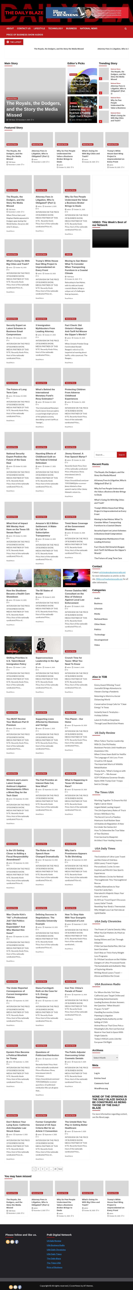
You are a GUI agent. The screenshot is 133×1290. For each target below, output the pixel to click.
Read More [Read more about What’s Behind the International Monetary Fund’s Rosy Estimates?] (40, 427)
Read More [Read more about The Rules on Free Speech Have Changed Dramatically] (40, 885)
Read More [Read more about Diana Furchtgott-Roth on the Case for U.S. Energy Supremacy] (40, 1025)
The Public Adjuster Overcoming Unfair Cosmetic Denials (75, 1055)
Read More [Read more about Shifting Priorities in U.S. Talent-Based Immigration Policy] (10, 692)
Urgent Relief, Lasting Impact (107, 807)
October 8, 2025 (79, 606)
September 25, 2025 (80, 789)
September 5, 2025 (21, 1134)
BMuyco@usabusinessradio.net (109, 579)
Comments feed (101, 1083)
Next (60, 1169)
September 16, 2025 (21, 1000)
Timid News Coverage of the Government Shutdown (76, 526)
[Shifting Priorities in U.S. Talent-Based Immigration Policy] (18, 645)
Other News (99, 624)
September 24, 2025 (21, 863)
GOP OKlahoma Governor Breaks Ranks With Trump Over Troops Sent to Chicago (109, 780)
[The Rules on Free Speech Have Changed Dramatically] (47, 838)
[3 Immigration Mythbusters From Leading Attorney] (47, 313)
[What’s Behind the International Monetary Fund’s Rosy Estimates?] (47, 377)
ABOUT (10, 28)
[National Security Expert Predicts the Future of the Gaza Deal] (18, 441)
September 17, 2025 (80, 924)
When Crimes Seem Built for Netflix (110, 754)
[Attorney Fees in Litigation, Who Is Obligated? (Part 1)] (104, 88)
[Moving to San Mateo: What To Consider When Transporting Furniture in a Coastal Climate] (76, 248)
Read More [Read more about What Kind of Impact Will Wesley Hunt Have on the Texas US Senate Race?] (10, 561)
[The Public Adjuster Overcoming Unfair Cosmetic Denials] (76, 1040)
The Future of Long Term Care (108, 558)
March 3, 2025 (83, 120)
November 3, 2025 (40, 162)
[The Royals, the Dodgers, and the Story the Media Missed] (104, 74)
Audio (97, 598)
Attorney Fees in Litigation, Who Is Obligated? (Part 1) (40, 153)
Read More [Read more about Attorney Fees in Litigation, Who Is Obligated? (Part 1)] (40, 231)
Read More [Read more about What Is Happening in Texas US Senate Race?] (69, 814)
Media (97, 614)
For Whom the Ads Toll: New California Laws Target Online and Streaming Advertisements (109, 995)
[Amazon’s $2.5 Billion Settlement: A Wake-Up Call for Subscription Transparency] (47, 511)
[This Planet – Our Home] (76, 706)
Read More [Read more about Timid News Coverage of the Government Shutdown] (69, 557)
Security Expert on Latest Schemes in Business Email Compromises (110, 532)
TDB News (11, 120)
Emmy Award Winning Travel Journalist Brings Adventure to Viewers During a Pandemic (107, 688)
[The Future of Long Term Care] (18, 377)
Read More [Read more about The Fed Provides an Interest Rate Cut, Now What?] (40, 814)
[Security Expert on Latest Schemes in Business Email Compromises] (18, 313)
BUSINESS (71, 28)
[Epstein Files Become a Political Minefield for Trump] (18, 1040)
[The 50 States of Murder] (47, 578)
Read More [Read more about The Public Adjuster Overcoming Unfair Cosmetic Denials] (69, 1086)
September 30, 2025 (80, 725)
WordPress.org (101, 1088)
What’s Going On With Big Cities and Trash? (118, 118)
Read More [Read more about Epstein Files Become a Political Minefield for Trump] (10, 1086)
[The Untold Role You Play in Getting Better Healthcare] (76, 1109)
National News (101, 619)
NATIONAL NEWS (88, 28)
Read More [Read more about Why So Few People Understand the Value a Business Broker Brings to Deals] (69, 234)
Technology (99, 634)
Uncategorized (101, 640)
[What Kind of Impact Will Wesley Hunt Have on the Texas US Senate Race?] (18, 511)
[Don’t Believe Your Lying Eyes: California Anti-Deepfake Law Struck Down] (18, 1109)
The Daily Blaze (54, 1258)
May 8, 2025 (85, 91)
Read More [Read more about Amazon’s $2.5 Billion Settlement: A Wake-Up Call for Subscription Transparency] (40, 564)
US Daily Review (105, 732)
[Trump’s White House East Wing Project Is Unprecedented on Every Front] (117, 140)
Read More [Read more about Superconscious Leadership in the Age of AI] (40, 692)
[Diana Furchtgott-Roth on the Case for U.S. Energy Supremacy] (47, 975)
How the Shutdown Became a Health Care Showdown (18, 593)
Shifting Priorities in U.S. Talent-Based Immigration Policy (17, 661)
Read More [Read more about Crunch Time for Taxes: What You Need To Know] (69, 692)
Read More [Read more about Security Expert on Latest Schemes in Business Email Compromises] (10, 363)
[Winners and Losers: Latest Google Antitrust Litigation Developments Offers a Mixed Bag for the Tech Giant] (18, 767)
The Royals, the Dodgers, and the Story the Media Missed (56, 49)
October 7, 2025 (20, 667)
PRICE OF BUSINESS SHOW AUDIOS (24, 35)
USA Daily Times (105, 848)
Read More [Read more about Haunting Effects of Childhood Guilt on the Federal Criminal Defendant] (40, 491)
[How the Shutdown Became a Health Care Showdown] (18, 578)
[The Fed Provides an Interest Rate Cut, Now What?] (47, 767)
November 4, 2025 (24, 120)
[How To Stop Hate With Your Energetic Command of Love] (76, 902)
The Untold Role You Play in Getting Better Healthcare (76, 1125)
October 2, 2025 (20, 728)
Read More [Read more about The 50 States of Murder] (40, 622)
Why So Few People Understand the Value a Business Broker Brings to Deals (66, 156)
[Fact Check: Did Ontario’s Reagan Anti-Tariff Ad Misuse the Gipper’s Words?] (76, 313)
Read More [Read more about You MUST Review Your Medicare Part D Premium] (10, 753)
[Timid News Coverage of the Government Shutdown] (76, 511)
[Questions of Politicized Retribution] (47, 1040)
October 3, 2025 (79, 667)
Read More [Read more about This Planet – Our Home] (69, 750)
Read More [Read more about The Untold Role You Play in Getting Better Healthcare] (69, 1156)
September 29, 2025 (21, 799)
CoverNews (75, 1285)
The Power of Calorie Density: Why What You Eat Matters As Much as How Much (110, 932)
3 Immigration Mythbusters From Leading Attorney (45, 328)
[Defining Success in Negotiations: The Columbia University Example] (47, 902)
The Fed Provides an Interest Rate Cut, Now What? (46, 783)
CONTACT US (24, 28)
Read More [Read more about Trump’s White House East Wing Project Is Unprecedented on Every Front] (40, 298)
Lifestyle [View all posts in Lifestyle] (69, 254)
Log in (97, 1073)
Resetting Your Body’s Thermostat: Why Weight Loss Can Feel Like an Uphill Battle (109, 909)
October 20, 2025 (20, 466)
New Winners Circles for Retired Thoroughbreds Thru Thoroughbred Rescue (110, 879)
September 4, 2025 (51, 1134)
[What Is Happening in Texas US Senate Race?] (76, 767)
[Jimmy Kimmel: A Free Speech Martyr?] (76, 441)
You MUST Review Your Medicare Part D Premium (17, 722)
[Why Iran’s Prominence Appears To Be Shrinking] (76, 838)
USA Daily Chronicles (108, 921)
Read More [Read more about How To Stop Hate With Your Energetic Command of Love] (69, 949)
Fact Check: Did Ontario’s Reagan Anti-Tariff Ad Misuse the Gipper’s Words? (110, 550)
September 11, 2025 (21, 1062)
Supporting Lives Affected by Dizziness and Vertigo (47, 722)
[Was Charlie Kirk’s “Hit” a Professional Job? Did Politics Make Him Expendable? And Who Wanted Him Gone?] (18, 902)
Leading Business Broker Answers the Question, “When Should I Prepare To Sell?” (109, 1005)
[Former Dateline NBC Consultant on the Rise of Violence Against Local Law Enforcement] (76, 578)
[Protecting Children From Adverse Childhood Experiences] (76, 377)
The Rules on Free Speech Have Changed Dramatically (47, 853)
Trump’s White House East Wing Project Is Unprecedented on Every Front (115, 156)
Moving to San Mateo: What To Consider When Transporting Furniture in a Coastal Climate (76, 267)
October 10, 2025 (20, 600)
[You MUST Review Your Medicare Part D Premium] (18, 706)
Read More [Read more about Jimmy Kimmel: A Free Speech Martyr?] (69, 496)
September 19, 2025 (21, 936)
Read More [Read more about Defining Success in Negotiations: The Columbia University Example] (40, 952)
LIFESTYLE (39, 28)
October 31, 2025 (64, 167)
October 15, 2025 (20, 536)
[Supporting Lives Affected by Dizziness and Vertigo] (47, 706)
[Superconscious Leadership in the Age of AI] (47, 645)
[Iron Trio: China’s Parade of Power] (76, 975)
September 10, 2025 (51, 1059)
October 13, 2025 (79, 533)
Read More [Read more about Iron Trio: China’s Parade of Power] (69, 1019)
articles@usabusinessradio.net (112, 572)
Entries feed (100, 1078)
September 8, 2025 (80, 1062)
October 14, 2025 (50, 539)
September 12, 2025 (80, 994)
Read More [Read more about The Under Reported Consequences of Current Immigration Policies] (10, 1025)
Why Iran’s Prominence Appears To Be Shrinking (76, 853)
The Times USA (104, 792)
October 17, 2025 (50, 466)
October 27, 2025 (50, 335)
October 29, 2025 (114, 167)
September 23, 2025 (51, 860)
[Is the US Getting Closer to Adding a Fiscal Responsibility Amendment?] (18, 838)
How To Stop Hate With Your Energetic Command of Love (75, 917)
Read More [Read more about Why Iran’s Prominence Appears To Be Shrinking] (69, 885)
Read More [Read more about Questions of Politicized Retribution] (40, 1095)
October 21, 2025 (79, 402)
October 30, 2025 (89, 162)
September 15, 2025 (51, 1000)
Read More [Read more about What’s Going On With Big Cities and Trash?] (10, 292)
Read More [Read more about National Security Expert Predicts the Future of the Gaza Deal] (10, 491)
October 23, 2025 (20, 396)
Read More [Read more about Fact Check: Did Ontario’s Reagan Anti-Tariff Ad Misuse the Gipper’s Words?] (69, 363)
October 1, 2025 (50, 728)
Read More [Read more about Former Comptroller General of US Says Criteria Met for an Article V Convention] (40, 1159)
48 (55, 1169)
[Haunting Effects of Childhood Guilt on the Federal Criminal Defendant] (47, 441)
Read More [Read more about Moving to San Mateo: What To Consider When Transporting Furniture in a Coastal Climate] (69, 298)
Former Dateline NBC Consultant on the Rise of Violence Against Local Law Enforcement (76, 596)
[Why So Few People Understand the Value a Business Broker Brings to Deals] (104, 102)
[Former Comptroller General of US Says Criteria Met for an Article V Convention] (47, 1109)
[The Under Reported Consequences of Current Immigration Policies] (18, 975)
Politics (97, 629)
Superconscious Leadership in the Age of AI (47, 661)
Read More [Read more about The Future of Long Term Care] (10, 420)
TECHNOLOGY (55, 28)
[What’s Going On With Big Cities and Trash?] (104, 117)
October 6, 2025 (50, 667)
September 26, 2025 (51, 789)
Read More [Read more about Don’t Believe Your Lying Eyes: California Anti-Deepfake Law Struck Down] (10, 1159)
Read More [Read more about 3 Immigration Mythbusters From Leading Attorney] (40, 359)
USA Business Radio (107, 984)
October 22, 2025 (50, 402)
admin (73, 120)
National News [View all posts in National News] (12, 98)
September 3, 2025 (80, 1131)
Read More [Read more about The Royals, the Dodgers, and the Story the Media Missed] (10, 231)
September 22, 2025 (80, 860)
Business (98, 603)
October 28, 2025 (20, 338)
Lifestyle (98, 608)
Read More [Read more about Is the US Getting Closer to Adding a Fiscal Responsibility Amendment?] (10, 888)
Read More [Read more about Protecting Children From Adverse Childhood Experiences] (69, 427)
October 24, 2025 (79, 338)
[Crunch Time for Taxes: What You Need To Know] (76, 645)
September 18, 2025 (51, 927)
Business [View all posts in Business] (73, 74)
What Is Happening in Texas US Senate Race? (76, 783)
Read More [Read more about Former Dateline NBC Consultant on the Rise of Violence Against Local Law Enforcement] (69, 631)
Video (97, 645)
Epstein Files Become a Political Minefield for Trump (17, 1055)
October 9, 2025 (50, 597)
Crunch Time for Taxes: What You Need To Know (73, 661)
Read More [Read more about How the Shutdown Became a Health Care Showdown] (10, 625)
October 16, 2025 (79, 460)
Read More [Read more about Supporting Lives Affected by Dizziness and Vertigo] (40, 753)
